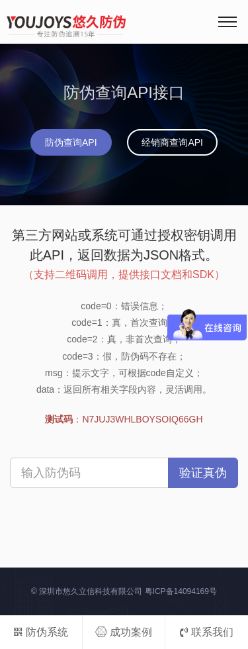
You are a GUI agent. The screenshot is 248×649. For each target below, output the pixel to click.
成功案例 (123, 632)
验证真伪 (203, 472)
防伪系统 (40, 632)
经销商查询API (172, 142)
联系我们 (206, 632)
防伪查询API (71, 142)
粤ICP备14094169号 (181, 591)
